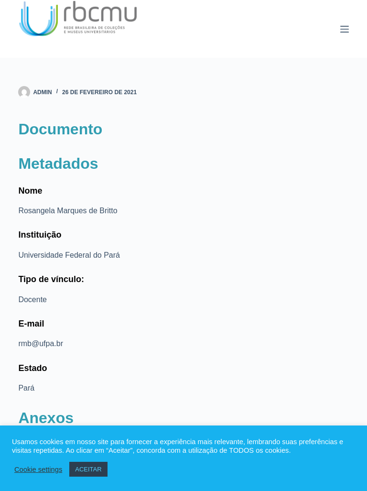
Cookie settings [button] (38, 469)
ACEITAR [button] (88, 469)
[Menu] (344, 29)
